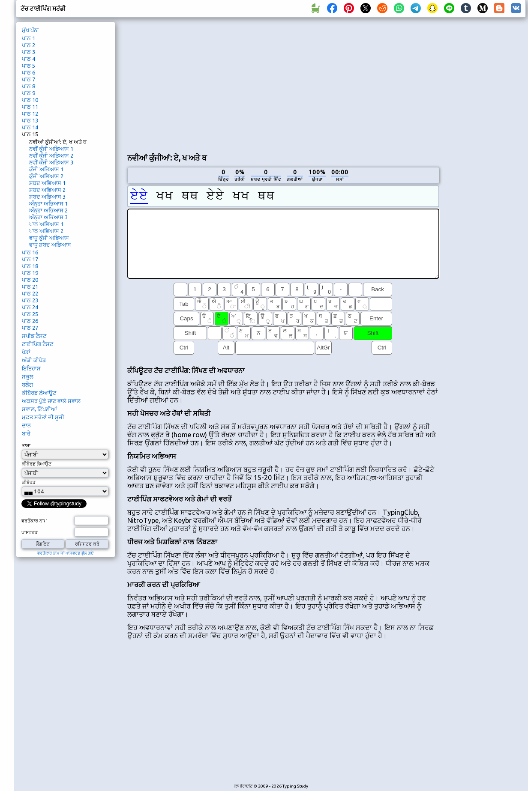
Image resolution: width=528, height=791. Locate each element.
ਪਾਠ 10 (30, 100)
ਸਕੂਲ (27, 376)
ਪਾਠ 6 (28, 72)
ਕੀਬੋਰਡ (29, 482)
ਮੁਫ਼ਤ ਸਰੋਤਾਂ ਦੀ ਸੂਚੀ (43, 417)
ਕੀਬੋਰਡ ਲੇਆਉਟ (39, 393)
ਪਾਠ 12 (30, 113)
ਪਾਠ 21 (30, 287)
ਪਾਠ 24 (30, 307)
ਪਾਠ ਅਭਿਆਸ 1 (46, 224)
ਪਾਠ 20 (30, 280)
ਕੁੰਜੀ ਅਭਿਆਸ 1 (46, 169)
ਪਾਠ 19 (30, 273)
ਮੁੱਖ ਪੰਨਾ (30, 30)
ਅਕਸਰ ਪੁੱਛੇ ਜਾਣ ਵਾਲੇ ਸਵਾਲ (51, 401)
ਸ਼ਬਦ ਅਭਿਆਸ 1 (47, 183)
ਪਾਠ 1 (28, 38)
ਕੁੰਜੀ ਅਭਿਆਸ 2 (46, 176)
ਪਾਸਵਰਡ (29, 532)
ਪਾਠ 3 (28, 52)
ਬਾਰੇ (26, 433)
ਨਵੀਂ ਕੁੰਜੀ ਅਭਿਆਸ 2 (51, 155)
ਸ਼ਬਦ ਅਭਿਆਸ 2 (47, 190)
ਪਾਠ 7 (28, 79)
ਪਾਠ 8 (28, 86)
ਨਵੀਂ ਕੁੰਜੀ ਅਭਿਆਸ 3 (51, 162)
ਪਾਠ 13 (30, 120)
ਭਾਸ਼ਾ (26, 445)
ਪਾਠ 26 (30, 321)
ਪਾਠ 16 (30, 252)
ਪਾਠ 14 (30, 127)
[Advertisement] (223, 84)
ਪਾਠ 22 (30, 293)
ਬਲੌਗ (27, 385)
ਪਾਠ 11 (30, 107)
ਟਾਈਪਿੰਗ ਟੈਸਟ (37, 344)
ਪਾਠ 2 (28, 45)
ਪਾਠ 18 (30, 266)
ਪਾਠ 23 (30, 300)
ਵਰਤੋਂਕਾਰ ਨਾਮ (34, 520)
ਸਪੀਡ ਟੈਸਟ (34, 336)
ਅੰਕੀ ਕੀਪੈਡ (34, 360)
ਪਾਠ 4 (28, 59)
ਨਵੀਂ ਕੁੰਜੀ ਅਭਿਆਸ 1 (51, 149)
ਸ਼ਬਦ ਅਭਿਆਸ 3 (47, 197)
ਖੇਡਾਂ (26, 352)
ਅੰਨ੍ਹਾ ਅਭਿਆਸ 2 (48, 210)
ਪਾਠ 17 (30, 259)
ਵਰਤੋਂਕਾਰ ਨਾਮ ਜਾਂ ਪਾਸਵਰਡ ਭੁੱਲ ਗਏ (65, 553)
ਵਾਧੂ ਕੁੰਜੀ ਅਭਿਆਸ (49, 238)
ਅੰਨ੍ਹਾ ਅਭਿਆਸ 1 (48, 203)
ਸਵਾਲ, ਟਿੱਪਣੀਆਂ (39, 409)
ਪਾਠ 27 (30, 328)
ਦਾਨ (26, 425)
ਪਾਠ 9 (28, 93)
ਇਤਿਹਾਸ (31, 368)
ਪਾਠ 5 (28, 66)
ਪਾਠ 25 (30, 314)
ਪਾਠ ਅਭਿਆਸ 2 (46, 231)
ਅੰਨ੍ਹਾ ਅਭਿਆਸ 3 (48, 217)
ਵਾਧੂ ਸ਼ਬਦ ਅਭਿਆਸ (50, 245)
